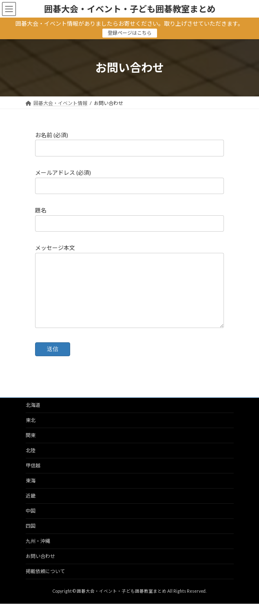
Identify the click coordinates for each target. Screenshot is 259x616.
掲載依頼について (45, 583)
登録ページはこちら (130, 33)
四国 (30, 538)
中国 (30, 523)
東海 (30, 493)
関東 (30, 447)
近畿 (30, 508)
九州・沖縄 (38, 553)
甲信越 (33, 478)
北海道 (33, 417)
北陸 (30, 463)
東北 (30, 432)
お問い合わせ (40, 568)
